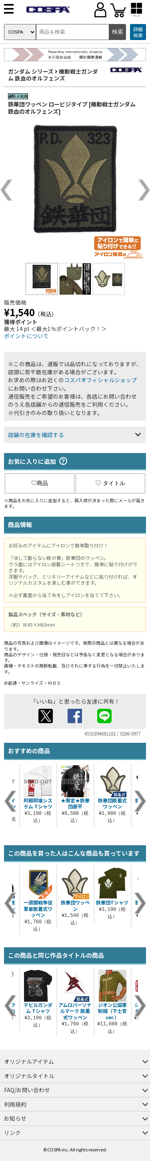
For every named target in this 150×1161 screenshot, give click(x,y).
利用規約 (15, 1104)
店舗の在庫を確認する (36, 435)
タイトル (110, 483)
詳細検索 (138, 32)
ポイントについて (26, 336)
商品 (39, 483)
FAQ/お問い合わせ (27, 1090)
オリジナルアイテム (29, 1061)
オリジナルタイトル (29, 1076)
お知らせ (15, 1118)
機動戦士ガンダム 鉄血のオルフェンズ (53, 74)
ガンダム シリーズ (31, 71)
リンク (12, 1133)
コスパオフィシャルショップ (100, 380)
